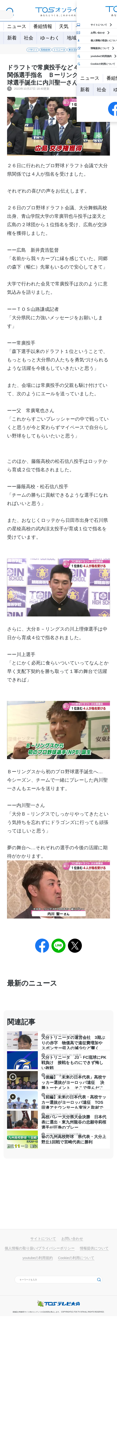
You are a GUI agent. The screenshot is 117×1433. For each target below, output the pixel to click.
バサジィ (16, 51)
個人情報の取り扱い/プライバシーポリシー (40, 1365)
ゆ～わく (50, 37)
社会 (28, 37)
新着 (12, 37)
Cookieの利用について (76, 1375)
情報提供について (94, 1365)
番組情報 (42, 26)
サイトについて (43, 1355)
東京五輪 (96, 51)
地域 (71, 37)
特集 (88, 37)
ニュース (16, 26)
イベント (85, 26)
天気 (63, 26)
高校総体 (41, 51)
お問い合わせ (72, 1355)
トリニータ (69, 51)
